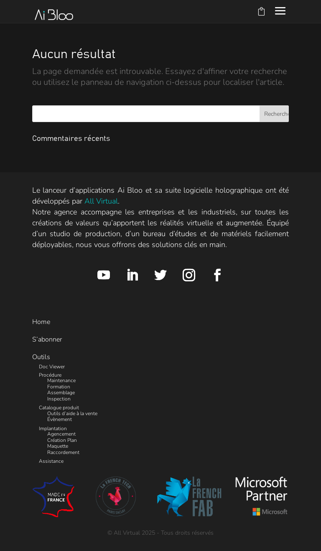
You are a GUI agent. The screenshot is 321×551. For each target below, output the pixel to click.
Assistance (51, 461)
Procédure (50, 375)
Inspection (59, 398)
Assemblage (61, 392)
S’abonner (47, 339)
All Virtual (101, 201)
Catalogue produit (59, 407)
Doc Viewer (52, 366)
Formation (58, 386)
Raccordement (63, 452)
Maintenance (61, 380)
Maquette (57, 446)
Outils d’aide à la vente (72, 413)
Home (41, 322)
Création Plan (62, 440)
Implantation (53, 428)
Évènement (59, 419)
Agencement (61, 434)
